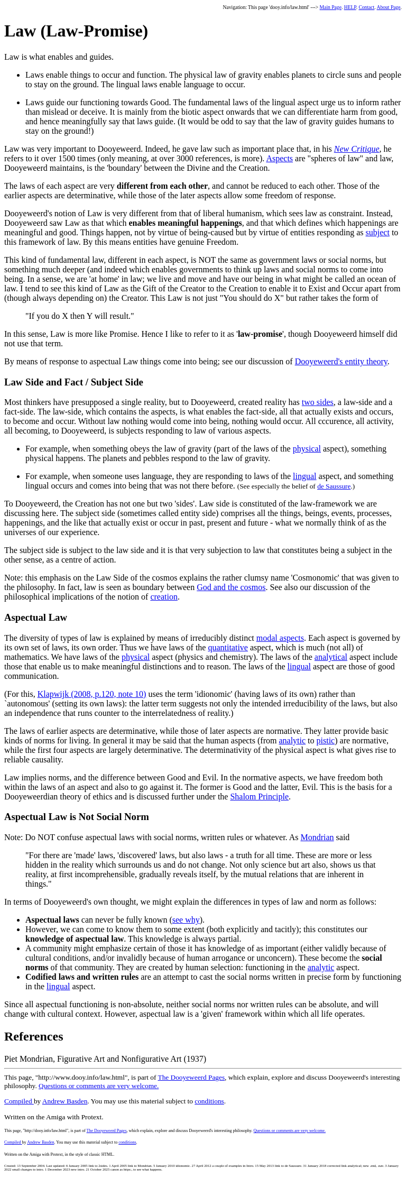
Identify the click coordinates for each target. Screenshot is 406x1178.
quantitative (228, 647)
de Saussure (333, 486)
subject (378, 232)
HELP (350, 7)
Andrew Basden (65, 1101)
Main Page (331, 7)
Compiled (19, 1101)
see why (186, 919)
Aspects (279, 158)
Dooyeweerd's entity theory (341, 361)
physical (307, 448)
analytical (331, 656)
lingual (304, 476)
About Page (389, 7)
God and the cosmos (231, 587)
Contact (366, 7)
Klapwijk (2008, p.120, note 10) (92, 693)
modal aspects (280, 637)
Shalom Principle (259, 796)
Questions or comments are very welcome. (99, 1086)
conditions (209, 1101)
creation (164, 596)
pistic (326, 740)
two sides (318, 402)
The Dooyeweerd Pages (191, 1077)
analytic (292, 740)
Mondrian (317, 837)
